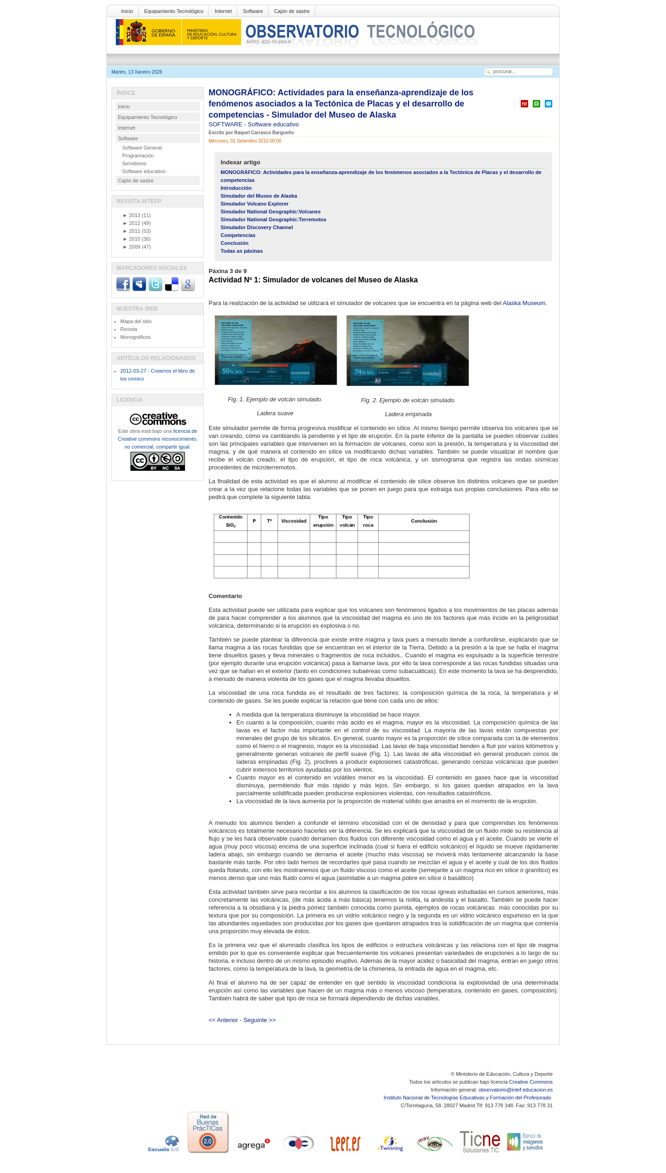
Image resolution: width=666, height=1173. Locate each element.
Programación (138, 155)
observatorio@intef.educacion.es (516, 1089)
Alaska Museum (524, 302)
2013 (131, 215)
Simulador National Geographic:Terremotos (274, 219)
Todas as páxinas (242, 251)
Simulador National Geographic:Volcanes (271, 211)
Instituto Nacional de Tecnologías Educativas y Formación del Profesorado (468, 1097)
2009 (131, 247)
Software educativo (273, 124)
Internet (223, 11)
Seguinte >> (259, 1020)
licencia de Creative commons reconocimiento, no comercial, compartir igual (157, 438)
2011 (131, 231)
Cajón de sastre (292, 11)
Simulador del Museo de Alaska (259, 196)
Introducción (236, 188)
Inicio (127, 11)
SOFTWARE (226, 124)
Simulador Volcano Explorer (255, 203)
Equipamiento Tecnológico (174, 11)
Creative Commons (531, 1082)
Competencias (238, 235)
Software (253, 11)
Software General (142, 147)
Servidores (134, 163)
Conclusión (234, 243)
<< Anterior (223, 1020)
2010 (131, 239)
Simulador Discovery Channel (257, 227)
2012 (131, 223)
